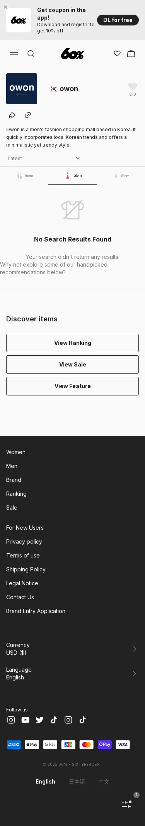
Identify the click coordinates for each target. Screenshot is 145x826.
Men (11, 466)
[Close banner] (7, 7)
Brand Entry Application (35, 611)
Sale (11, 507)
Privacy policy (24, 541)
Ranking (16, 493)
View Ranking (72, 343)
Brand (13, 479)
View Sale (72, 364)
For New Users (25, 527)
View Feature (73, 386)
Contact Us (20, 597)
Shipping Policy (26, 569)
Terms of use (23, 555)
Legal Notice (22, 583)
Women (16, 452)
